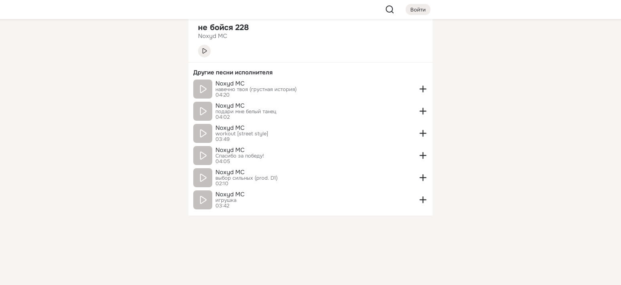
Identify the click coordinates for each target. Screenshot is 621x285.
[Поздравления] (129, 107)
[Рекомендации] (129, 142)
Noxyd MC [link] (212, 36)
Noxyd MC (230, 83)
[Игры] (164, 107)
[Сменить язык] (130, 240)
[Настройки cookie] (130, 274)
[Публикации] (95, 72)
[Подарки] (95, 107)
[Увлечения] (129, 38)
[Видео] (164, 72)
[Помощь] (95, 142)
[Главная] (95, 38)
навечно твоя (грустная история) (256, 89)
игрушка (225, 200)
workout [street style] (241, 134)
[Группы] (164, 38)
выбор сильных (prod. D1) (246, 178)
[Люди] (129, 72)
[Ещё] (130, 223)
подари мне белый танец (245, 111)
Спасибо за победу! (239, 156)
